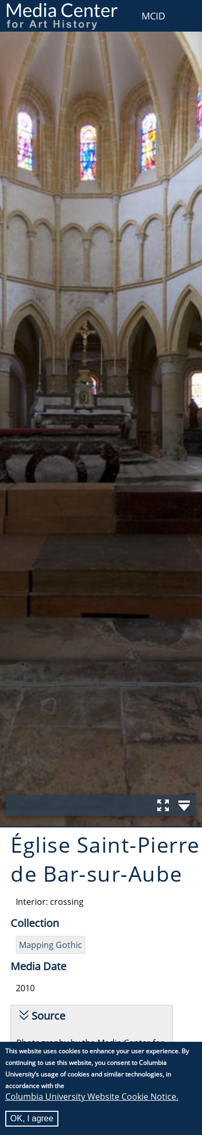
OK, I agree (32, 1118)
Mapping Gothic (50, 945)
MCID (153, 15)
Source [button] (48, 1016)
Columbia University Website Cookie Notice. (91, 1096)
